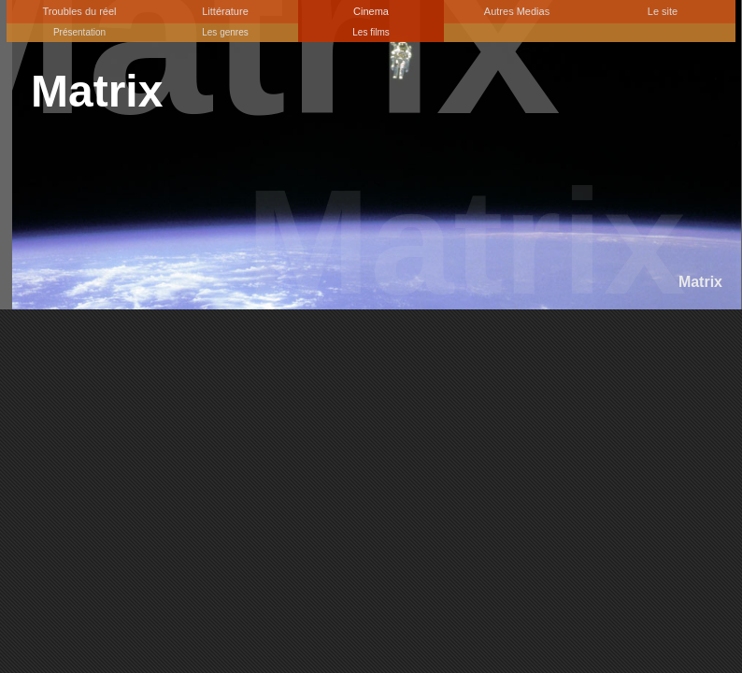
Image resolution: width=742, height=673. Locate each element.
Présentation (79, 32)
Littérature (225, 11)
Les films (370, 32)
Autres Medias (516, 11)
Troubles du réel (79, 11)
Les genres (225, 32)
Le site (663, 11)
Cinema (371, 11)
